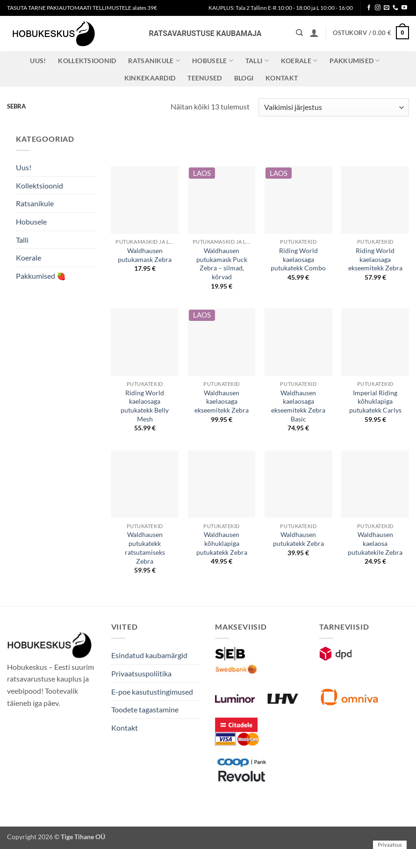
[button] (314, 32)
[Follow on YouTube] (404, 8)
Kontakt (281, 78)
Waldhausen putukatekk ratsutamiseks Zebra (145, 547)
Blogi (243, 78)
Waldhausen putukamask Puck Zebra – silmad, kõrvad (221, 264)
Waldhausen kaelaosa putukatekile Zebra (375, 543)
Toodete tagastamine (145, 709)
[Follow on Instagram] (377, 8)
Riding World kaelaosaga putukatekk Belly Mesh (145, 406)
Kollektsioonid (87, 61)
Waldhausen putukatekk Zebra (298, 538)
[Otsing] (299, 33)
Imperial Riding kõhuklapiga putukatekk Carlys (375, 401)
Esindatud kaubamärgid (149, 655)
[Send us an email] (386, 8)
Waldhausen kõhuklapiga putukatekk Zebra (221, 543)
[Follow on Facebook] (369, 8)
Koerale (299, 60)
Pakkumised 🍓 (41, 275)
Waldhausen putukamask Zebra (145, 255)
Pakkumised (355, 60)
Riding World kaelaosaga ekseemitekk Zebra (375, 259)
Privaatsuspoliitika (141, 673)
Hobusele (212, 60)
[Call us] (395, 8)
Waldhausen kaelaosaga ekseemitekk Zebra (221, 401)
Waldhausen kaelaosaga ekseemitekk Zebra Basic (298, 406)
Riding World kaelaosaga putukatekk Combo (298, 259)
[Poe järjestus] (333, 107)
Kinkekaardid (149, 78)
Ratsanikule (154, 60)
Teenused (204, 78)
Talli (257, 60)
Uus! (38, 61)
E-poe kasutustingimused (152, 691)
